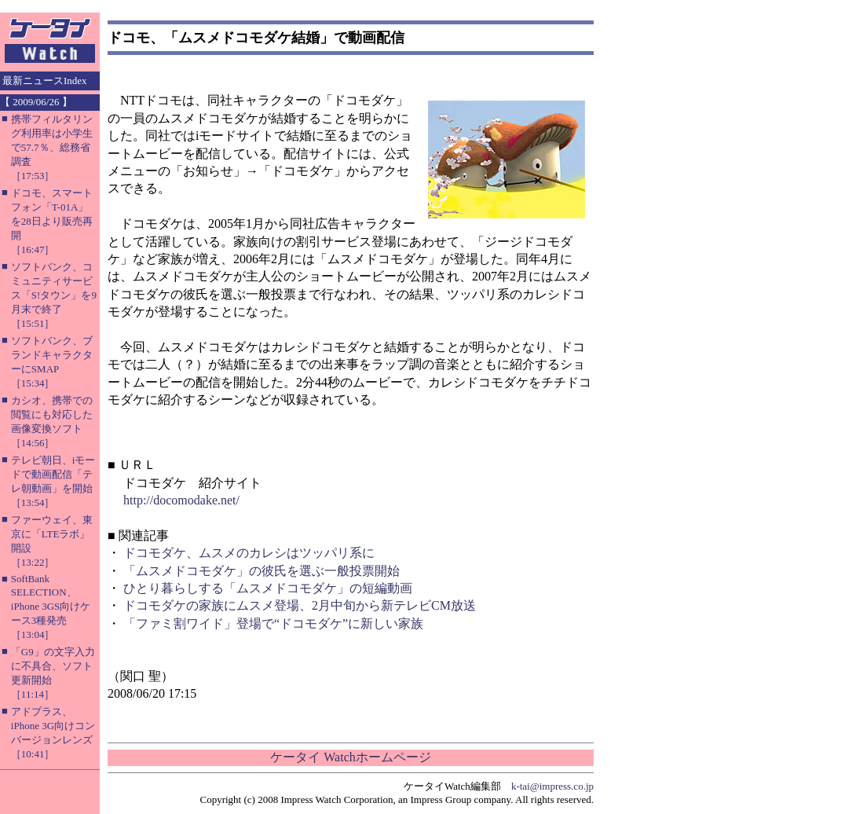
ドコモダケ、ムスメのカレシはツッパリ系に (249, 552)
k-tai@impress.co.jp (552, 786)
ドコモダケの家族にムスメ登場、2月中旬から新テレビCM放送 (299, 605)
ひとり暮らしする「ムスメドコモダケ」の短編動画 (267, 588)
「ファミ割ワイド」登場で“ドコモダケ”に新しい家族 (273, 623)
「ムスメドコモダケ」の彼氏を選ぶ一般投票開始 (261, 571)
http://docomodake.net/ (181, 500)
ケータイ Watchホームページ (350, 757)
